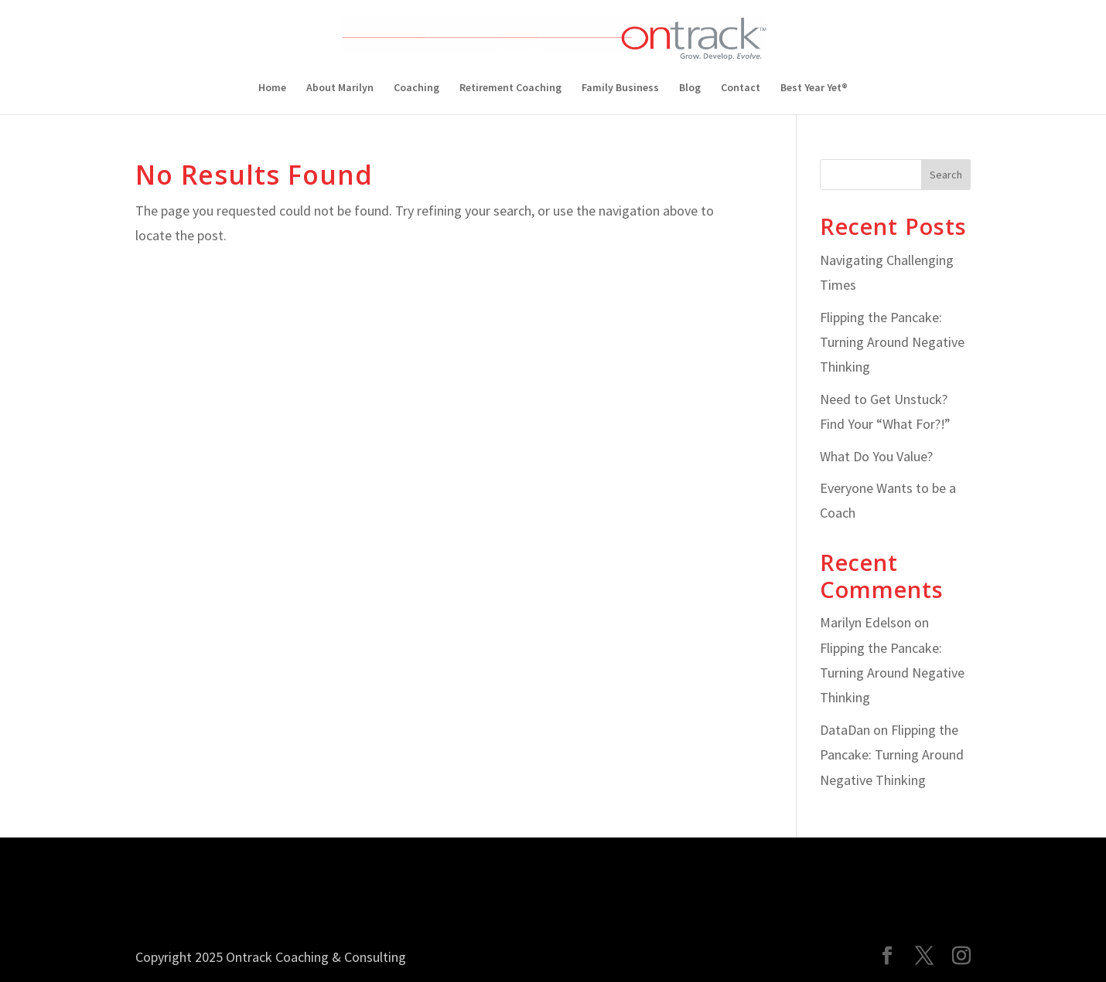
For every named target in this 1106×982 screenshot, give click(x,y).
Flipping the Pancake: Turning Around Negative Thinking (892, 342)
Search (946, 175)
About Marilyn (340, 88)
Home (272, 88)
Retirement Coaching (510, 88)
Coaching (416, 88)
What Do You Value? (876, 456)
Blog (690, 88)
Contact (740, 88)
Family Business (620, 88)
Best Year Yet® (814, 88)
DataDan (845, 730)
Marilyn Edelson (865, 622)
